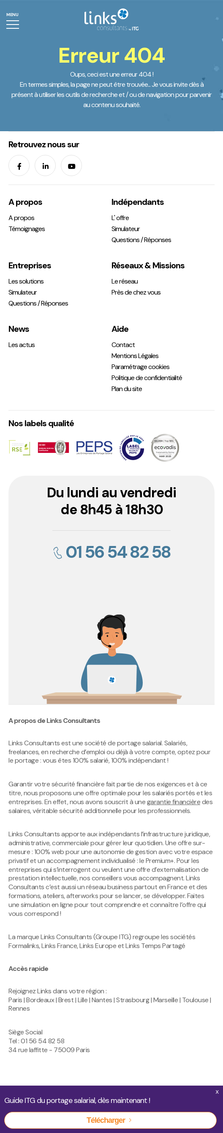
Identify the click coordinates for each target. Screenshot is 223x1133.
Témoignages (26, 228)
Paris (15, 999)
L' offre (120, 217)
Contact (123, 344)
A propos (25, 202)
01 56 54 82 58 (112, 552)
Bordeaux (40, 999)
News (18, 329)
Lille (83, 999)
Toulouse (195, 999)
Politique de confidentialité (147, 377)
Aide (120, 329)
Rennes (19, 1008)
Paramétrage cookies (140, 366)
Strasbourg (132, 999)
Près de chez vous (136, 292)
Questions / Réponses (141, 239)
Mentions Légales (135, 355)
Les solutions (26, 281)
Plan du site (127, 388)
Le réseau (125, 281)
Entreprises (29, 265)
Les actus (21, 344)
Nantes (102, 999)
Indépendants (138, 202)
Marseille (165, 999)
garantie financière (174, 801)
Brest (66, 999)
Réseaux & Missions (148, 265)
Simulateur (126, 228)
